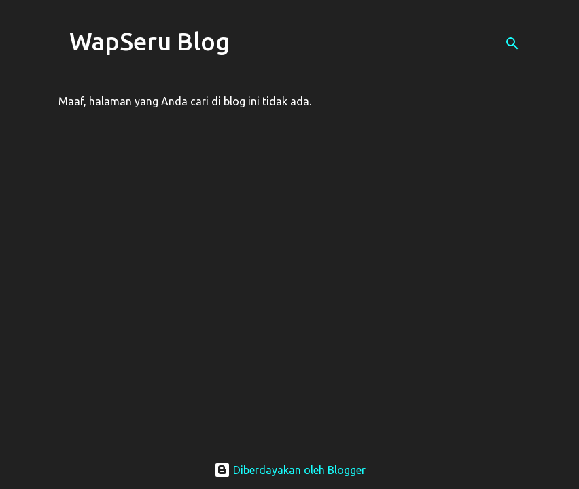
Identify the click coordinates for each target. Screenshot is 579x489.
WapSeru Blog (149, 41)
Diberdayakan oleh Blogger (290, 470)
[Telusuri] (512, 43)
